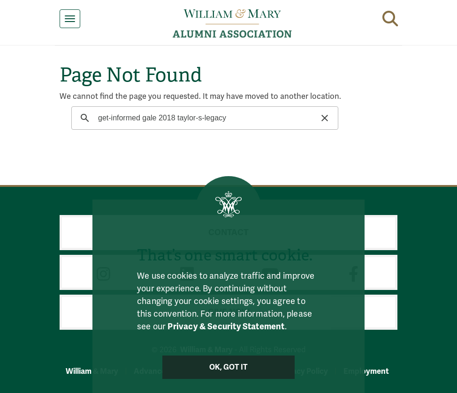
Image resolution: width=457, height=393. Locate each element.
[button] (390, 17)
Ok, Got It (228, 367)
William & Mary (92, 371)
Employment (366, 371)
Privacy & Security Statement (226, 326)
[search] (203, 118)
